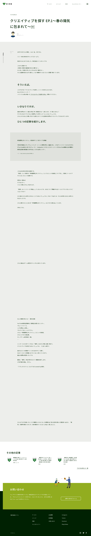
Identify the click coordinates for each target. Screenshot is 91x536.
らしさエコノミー (76, 4)
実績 (66, 4)
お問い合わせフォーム (71, 498)
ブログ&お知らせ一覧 (82, 468)
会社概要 (51, 515)
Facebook (64, 521)
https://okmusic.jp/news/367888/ (26, 153)
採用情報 (51, 518)
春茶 (50, 145)
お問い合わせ (52, 521)
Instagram (64, 515)
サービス (49, 4)
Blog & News (65, 524)
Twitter (64, 518)
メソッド (58, 4)
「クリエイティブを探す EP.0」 (38, 94)
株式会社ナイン (15, 515)
